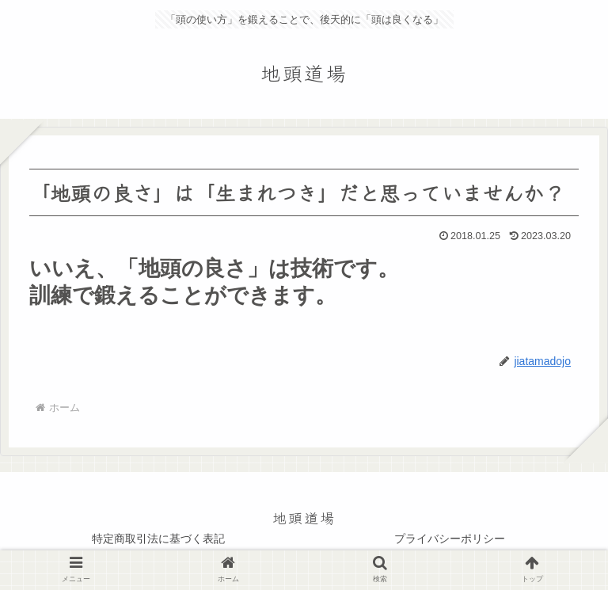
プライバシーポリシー (449, 538)
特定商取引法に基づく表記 (158, 538)
